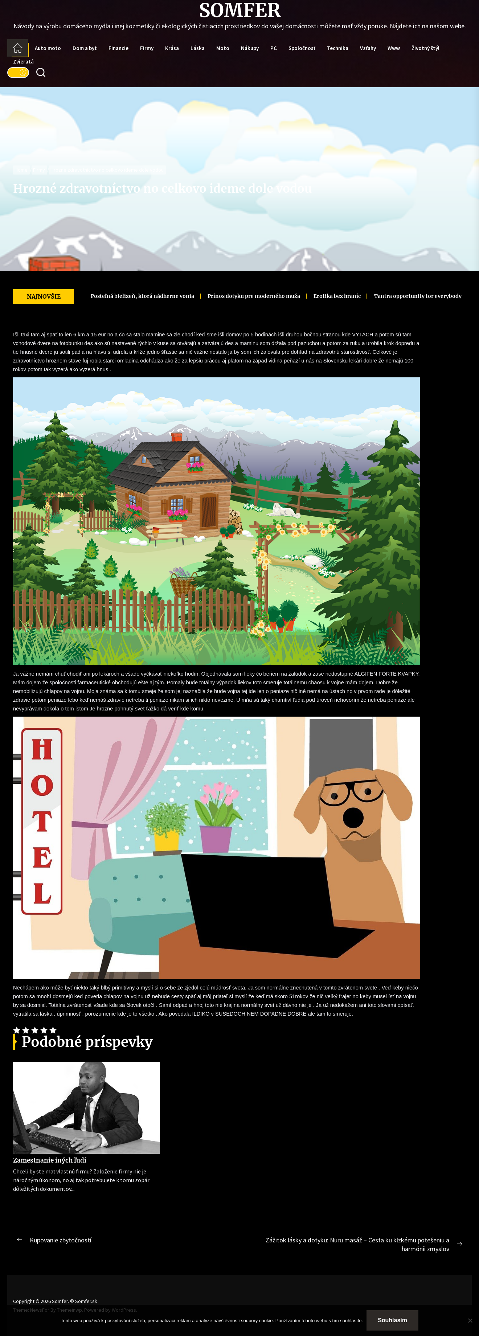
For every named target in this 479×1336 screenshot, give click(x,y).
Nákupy (250, 48)
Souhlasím (392, 1320)
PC (273, 48)
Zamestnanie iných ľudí (49, 1160)
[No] (470, 1320)
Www (394, 48)
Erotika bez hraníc (319, 296)
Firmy (146, 48)
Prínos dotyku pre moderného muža (236, 296)
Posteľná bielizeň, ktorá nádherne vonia (124, 296)
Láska (198, 48)
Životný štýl (425, 48)
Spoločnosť (301, 48)
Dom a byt (85, 48)
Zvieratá (23, 61)
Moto (222, 48)
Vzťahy (368, 48)
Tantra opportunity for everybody (400, 296)
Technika (337, 48)
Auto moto (48, 48)
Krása (172, 48)
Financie (118, 48)
